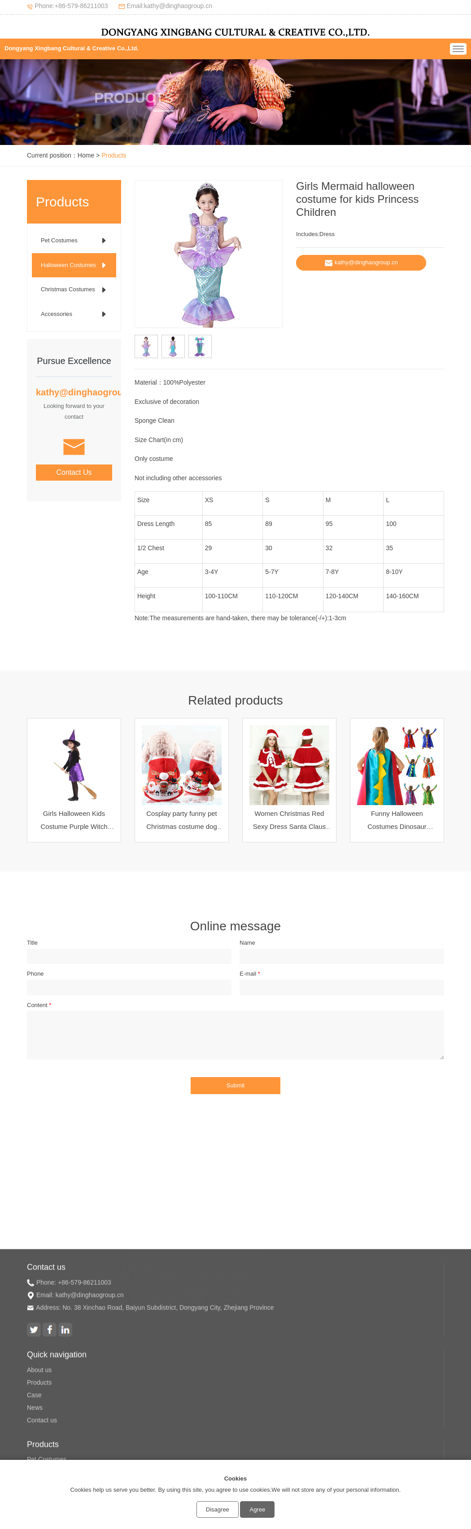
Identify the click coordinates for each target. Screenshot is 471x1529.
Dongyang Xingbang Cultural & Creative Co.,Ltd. (71, 48)
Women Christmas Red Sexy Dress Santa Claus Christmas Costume (289, 826)
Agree (257, 1509)
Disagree (217, 1509)
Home (86, 155)
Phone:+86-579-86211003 (71, 5)
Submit (235, 1085)
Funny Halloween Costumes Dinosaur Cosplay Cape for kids (397, 826)
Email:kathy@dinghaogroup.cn (169, 5)
